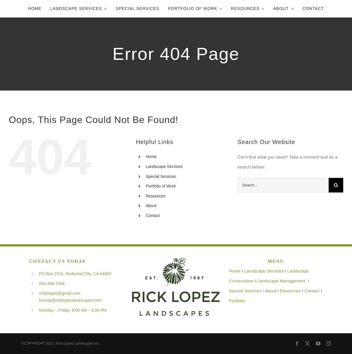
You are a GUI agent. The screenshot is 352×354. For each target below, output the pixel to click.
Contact (153, 215)
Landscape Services (164, 166)
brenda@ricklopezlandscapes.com (70, 300)
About (151, 205)
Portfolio (237, 300)
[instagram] (328, 343)
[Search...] (283, 185)
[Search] (336, 185)
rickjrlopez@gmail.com (59, 293)
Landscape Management (281, 280)
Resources (155, 196)
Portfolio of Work (161, 186)
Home (151, 156)
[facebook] (297, 343)
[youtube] (318, 343)
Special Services (161, 176)
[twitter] (307, 343)
